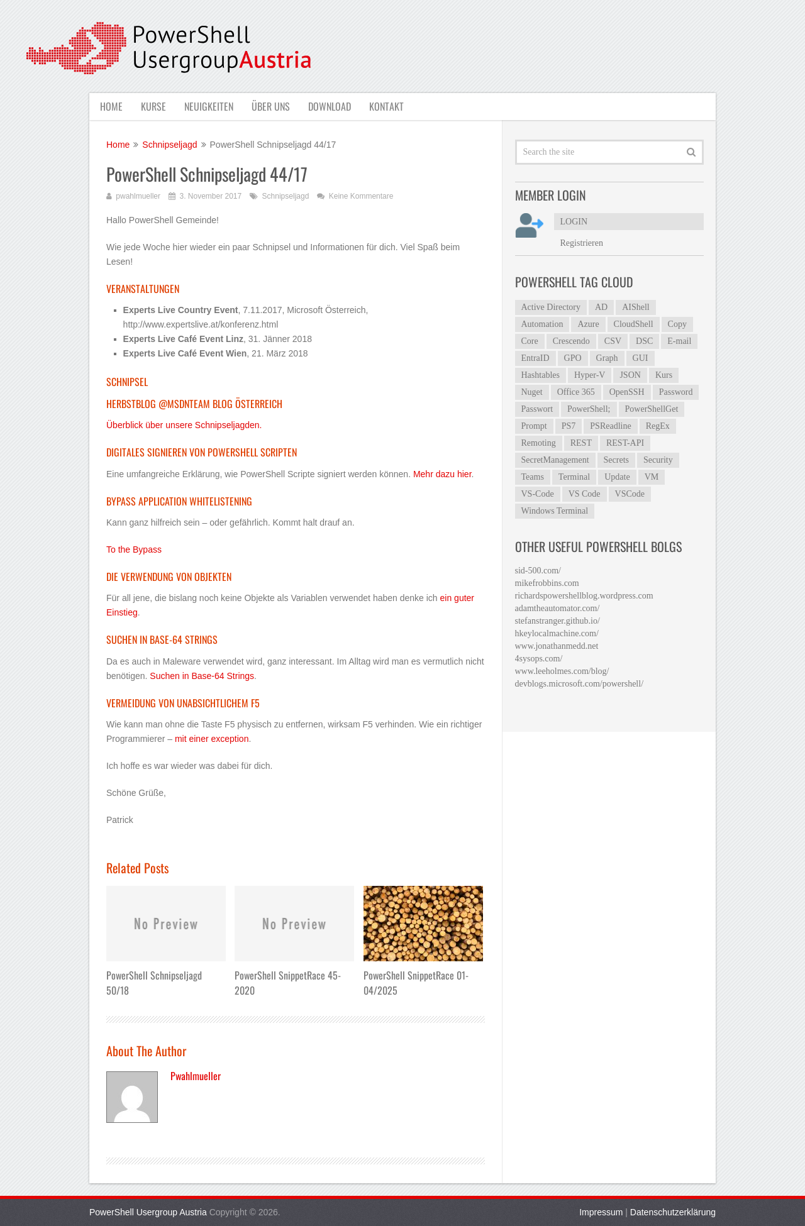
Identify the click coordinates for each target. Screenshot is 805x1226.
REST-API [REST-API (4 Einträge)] (625, 443)
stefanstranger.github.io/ (557, 621)
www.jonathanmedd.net (557, 646)
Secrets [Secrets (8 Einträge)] (616, 460)
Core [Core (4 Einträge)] (529, 341)
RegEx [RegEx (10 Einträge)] (658, 426)
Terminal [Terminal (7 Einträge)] (574, 477)
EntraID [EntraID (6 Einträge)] (535, 358)
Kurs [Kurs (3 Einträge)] (663, 375)
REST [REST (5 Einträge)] (581, 443)
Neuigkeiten (210, 106)
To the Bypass (134, 549)
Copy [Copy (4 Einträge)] (677, 324)
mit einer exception (212, 739)
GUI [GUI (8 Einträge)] (640, 358)
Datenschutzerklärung (673, 1212)
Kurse (153, 106)
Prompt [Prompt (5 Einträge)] (534, 426)
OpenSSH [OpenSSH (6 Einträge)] (627, 392)
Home (110, 106)
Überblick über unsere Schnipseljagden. (184, 426)
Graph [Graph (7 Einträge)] (607, 358)
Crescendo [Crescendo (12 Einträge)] (571, 341)
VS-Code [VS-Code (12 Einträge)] (537, 494)
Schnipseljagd (285, 196)
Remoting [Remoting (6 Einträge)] (538, 443)
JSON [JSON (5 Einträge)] (629, 375)
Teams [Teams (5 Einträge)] (532, 477)
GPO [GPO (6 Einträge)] (573, 358)
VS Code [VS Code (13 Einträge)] (585, 494)
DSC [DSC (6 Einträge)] (644, 341)
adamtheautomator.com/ (557, 608)
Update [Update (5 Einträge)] (617, 477)
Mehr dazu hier (442, 474)
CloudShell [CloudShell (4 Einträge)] (633, 324)
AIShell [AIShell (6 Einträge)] (636, 307)
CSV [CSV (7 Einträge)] (612, 341)
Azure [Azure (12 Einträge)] (588, 324)
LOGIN (574, 221)
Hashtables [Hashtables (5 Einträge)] (540, 375)
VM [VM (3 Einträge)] (652, 477)
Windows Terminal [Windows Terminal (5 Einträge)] (555, 511)
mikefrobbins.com (547, 583)
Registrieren (581, 243)
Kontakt (391, 106)
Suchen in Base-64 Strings (202, 676)
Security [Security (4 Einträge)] (658, 460)
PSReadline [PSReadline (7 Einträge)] (610, 426)
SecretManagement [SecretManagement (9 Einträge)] (555, 460)
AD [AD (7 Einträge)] (601, 307)
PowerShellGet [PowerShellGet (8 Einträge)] (652, 409)
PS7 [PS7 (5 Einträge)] (569, 426)
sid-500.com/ (538, 570)
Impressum (601, 1212)
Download (333, 106)
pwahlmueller (138, 196)
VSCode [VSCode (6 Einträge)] (630, 494)
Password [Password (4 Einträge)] (676, 392)
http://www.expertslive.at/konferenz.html (201, 325)
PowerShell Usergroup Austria (148, 1212)
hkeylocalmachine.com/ (557, 633)
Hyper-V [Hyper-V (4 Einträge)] (589, 375)
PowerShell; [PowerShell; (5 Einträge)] (588, 409)
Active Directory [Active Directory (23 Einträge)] (550, 307)
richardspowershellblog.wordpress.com (584, 595)
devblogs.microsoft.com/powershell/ (579, 683)
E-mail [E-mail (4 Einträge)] (679, 341)
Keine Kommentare (361, 196)
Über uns (273, 106)
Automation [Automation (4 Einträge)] (542, 324)
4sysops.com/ (539, 658)
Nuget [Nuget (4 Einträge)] (532, 392)
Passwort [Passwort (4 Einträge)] (537, 409)
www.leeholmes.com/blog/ (562, 671)
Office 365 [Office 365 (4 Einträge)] (576, 392)
